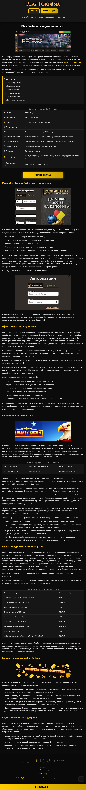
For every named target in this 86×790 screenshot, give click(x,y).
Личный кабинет (28, 17)
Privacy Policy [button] (43, 774)
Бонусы (61, 17)
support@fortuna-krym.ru (43, 770)
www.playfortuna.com (72, 62)
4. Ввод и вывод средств (14, 93)
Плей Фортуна (21, 230)
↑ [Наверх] (81, 779)
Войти (34, 11)
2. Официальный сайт (13, 86)
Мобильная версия (47, 17)
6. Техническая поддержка (15, 100)
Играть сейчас (43, 175)
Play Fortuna (24, 778)
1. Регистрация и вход (13, 83)
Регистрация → (43, 787)
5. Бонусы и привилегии (14, 97)
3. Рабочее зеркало (12, 90)
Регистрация (49, 11)
